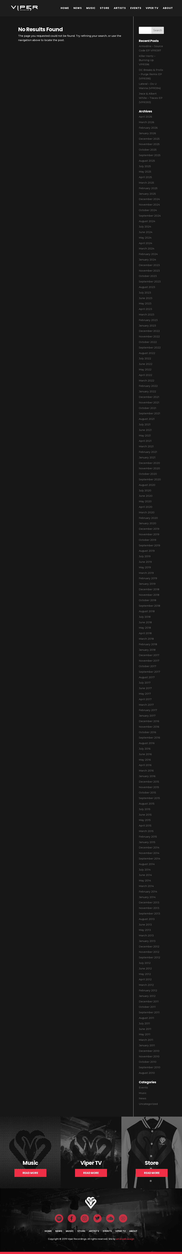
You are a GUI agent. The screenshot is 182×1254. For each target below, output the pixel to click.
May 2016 (145, 759)
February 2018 (148, 644)
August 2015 (146, 803)
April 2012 (145, 979)
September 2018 (149, 605)
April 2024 (145, 243)
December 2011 (149, 1001)
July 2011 (144, 1023)
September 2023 (150, 281)
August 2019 (147, 550)
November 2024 (149, 204)
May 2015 (145, 820)
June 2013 (145, 924)
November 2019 (149, 534)
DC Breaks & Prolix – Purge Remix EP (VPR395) (151, 74)
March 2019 (146, 573)
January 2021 (147, 457)
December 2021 (149, 397)
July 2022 (145, 358)
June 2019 (145, 561)
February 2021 (148, 452)
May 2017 (145, 693)
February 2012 (148, 990)
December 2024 (149, 199)
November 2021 (149, 402)
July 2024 (145, 226)
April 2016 (145, 765)
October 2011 (147, 1006)
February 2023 (148, 320)
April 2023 (145, 309)
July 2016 (145, 748)
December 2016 (149, 721)
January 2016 (147, 776)
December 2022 (149, 331)
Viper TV (152, 8)
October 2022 (148, 342)
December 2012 (149, 946)
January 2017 (147, 715)
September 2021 (149, 413)
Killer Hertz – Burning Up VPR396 (147, 60)
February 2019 (148, 578)
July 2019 (145, 556)
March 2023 (146, 314)
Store (104, 8)
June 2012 (145, 968)
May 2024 (145, 237)
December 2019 (149, 528)
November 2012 (149, 952)
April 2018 (145, 633)
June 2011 (145, 1029)
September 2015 (149, 798)
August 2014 (147, 864)
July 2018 (145, 616)
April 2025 (145, 177)
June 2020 (145, 495)
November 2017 (149, 660)
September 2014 (149, 858)
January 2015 (147, 842)
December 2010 (149, 1051)
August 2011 (146, 1018)
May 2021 (145, 435)
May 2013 (145, 930)
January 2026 (147, 133)
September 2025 (149, 155)
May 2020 (145, 501)
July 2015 (144, 809)
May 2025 (145, 171)
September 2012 (149, 957)
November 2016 (149, 726)
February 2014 (148, 891)
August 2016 (147, 743)
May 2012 (145, 974)
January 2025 (147, 193)
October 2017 (147, 666)
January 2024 (147, 259)
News (77, 8)
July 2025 (145, 166)
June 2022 (145, 364)
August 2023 (147, 287)
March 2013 (146, 935)
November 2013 (149, 908)
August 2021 (147, 419)
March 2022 (146, 380)
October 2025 (148, 149)
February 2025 (148, 188)
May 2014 (145, 880)
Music (90, 8)
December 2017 (149, 655)
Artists (120, 8)
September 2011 (149, 1012)
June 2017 (145, 688)
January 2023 (147, 325)
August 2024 (147, 221)
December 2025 (149, 138)
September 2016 (149, 737)
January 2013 (147, 941)
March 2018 (146, 638)
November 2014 (149, 853)
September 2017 (149, 671)
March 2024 (146, 248)
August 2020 (147, 485)
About (168, 8)
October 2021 (147, 408)
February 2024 (148, 254)
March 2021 (146, 446)
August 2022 (147, 353)
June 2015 (145, 814)
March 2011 (146, 1039)
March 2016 (146, 770)
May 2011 (144, 1034)
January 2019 (147, 583)
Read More (30, 1173)
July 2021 (145, 424)
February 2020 (148, 518)
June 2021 (145, 430)
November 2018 (149, 594)
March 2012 (146, 985)
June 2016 (145, 754)
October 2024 (148, 210)
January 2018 (147, 649)
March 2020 (146, 512)
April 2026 (145, 116)
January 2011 (147, 1045)
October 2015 (147, 792)
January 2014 (147, 897)
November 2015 (149, 787)
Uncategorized (148, 1104)
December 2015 (149, 781)
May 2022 (145, 369)
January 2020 (147, 523)
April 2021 (145, 441)
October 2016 (147, 732)
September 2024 (150, 215)
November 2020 (149, 468)
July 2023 (145, 292)
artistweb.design (125, 1239)
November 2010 (149, 1056)
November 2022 (149, 336)
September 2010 (149, 1067)
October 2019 (147, 540)
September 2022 (150, 347)
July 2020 (145, 490)
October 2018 (147, 600)
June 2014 (145, 875)
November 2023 (149, 270)
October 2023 (148, 276)
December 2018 (149, 589)
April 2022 (145, 375)
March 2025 (146, 182)
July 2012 (145, 963)
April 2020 (145, 507)
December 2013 (149, 902)
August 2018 (147, 611)
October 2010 (147, 1061)
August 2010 (147, 1073)
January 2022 (147, 391)
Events (135, 8)
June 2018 (145, 622)
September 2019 (149, 545)
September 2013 (149, 913)
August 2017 (147, 677)
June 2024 (145, 232)
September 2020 (150, 479)
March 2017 (146, 704)
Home (65, 8)
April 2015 (145, 825)
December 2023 (149, 265)
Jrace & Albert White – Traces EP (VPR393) (150, 98)
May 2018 (145, 627)
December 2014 (149, 847)
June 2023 (145, 298)
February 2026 (148, 127)
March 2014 (146, 886)
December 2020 (149, 463)
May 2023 (145, 303)
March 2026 (146, 122)
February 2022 (148, 386)
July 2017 (145, 682)
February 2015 (148, 836)
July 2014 (145, 869)
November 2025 (149, 144)
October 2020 (148, 474)
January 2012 (147, 996)
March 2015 (146, 831)
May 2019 (145, 567)
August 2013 (147, 919)
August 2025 (147, 160)
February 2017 (148, 710)
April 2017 (145, 699)
